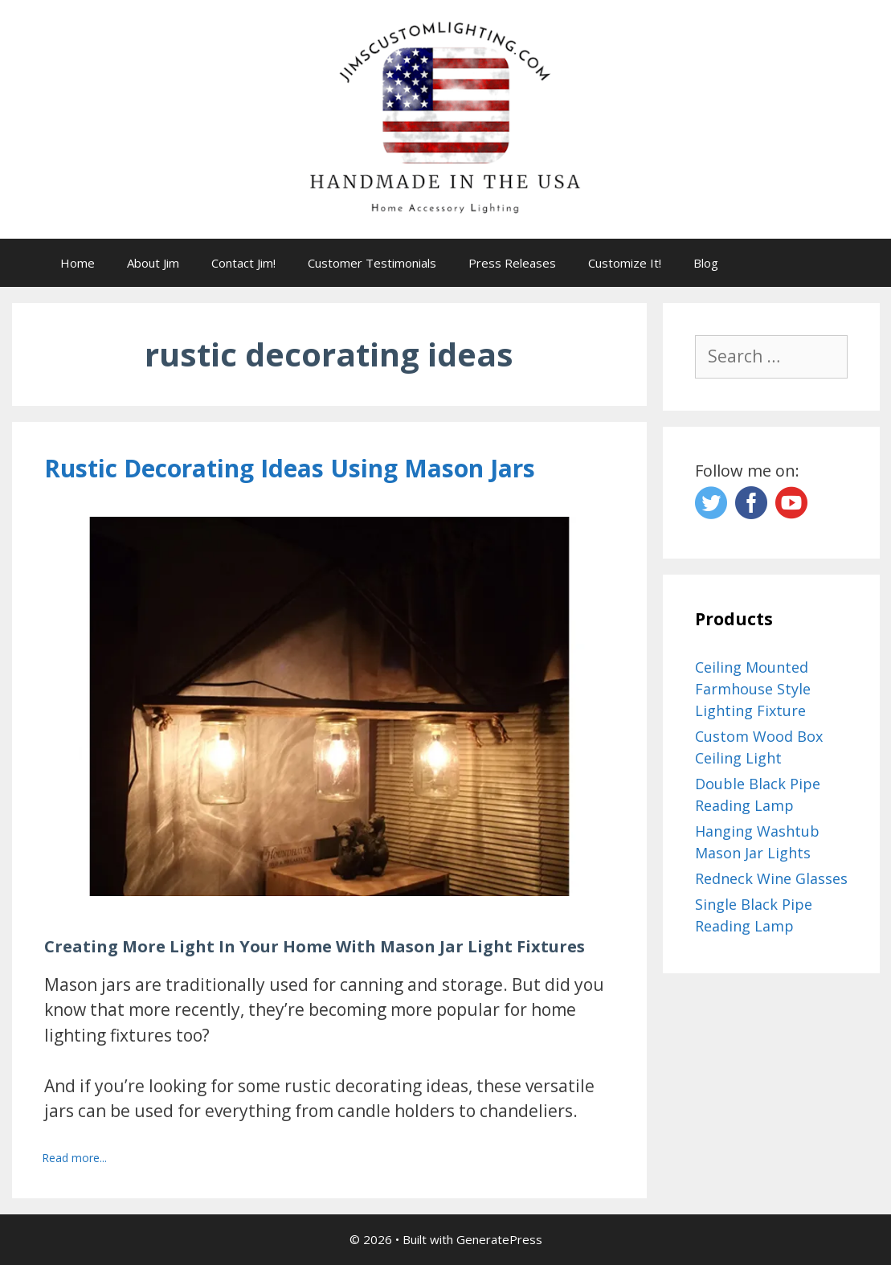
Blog (705, 263)
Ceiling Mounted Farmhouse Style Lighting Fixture (753, 688)
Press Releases (512, 263)
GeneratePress (499, 1239)
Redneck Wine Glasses (771, 878)
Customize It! (624, 263)
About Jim (153, 263)
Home (77, 263)
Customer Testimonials (372, 263)
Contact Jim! (243, 263)
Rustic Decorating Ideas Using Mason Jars (289, 468)
